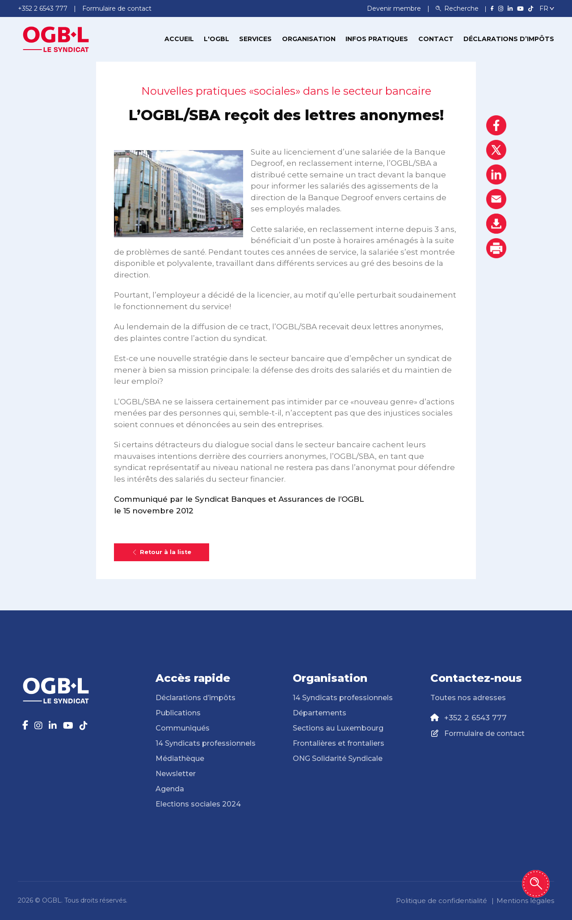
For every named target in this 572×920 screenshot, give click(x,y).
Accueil (179, 39)
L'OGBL (216, 39)
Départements (319, 713)
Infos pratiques (376, 39)
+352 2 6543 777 (475, 717)
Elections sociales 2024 (198, 804)
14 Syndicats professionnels (206, 743)
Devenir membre (395, 8)
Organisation (309, 39)
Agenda (170, 789)
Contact (436, 39)
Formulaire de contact (484, 733)
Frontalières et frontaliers (338, 743)
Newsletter (176, 773)
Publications (178, 713)
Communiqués (183, 728)
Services (255, 39)
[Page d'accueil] (56, 38)
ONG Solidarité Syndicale (338, 758)
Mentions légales (525, 900)
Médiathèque (180, 758)
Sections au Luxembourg (338, 728)
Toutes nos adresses (468, 697)
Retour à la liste (161, 552)
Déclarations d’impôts (508, 39)
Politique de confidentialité (441, 900)
